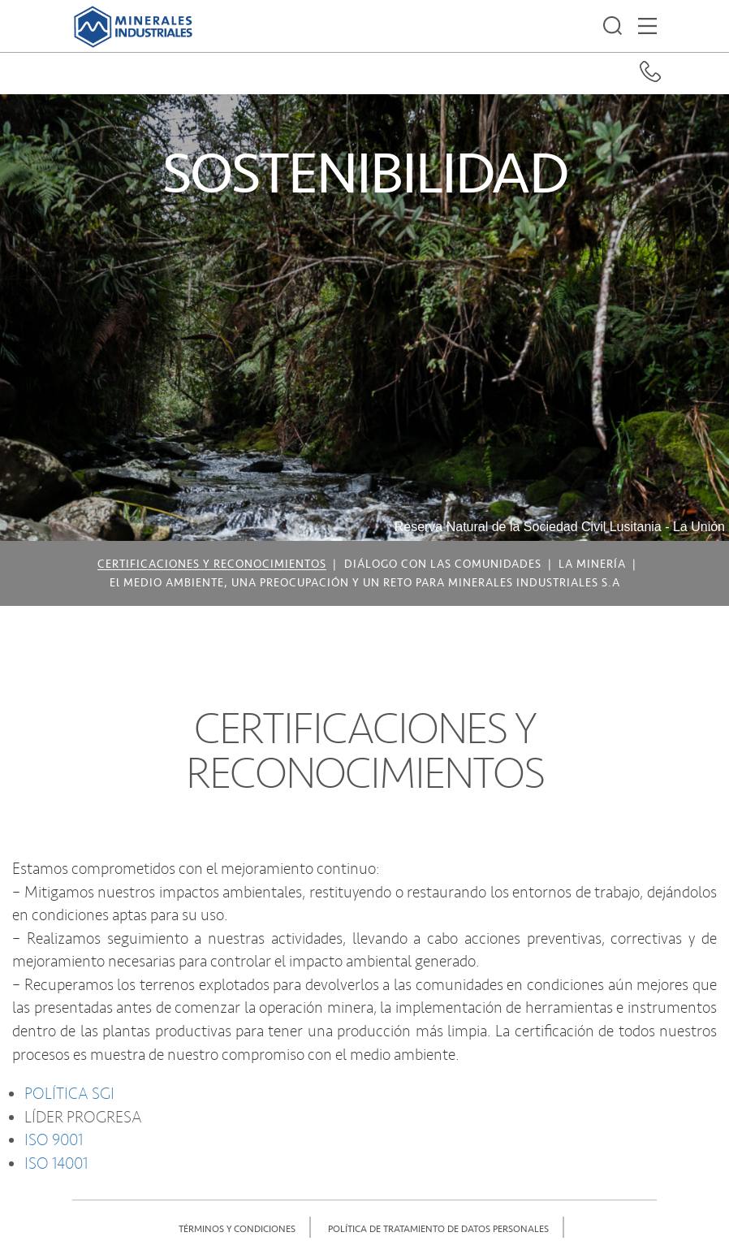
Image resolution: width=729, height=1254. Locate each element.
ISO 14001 (56, 1164)
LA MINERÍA (592, 564)
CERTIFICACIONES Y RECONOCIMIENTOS (211, 564)
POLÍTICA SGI (69, 1094)
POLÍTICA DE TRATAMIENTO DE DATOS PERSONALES (438, 1230)
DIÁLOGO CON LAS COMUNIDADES (442, 564)
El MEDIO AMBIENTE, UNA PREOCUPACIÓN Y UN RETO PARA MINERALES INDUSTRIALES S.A (365, 583)
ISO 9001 (53, 1140)
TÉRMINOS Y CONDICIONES (237, 1230)
